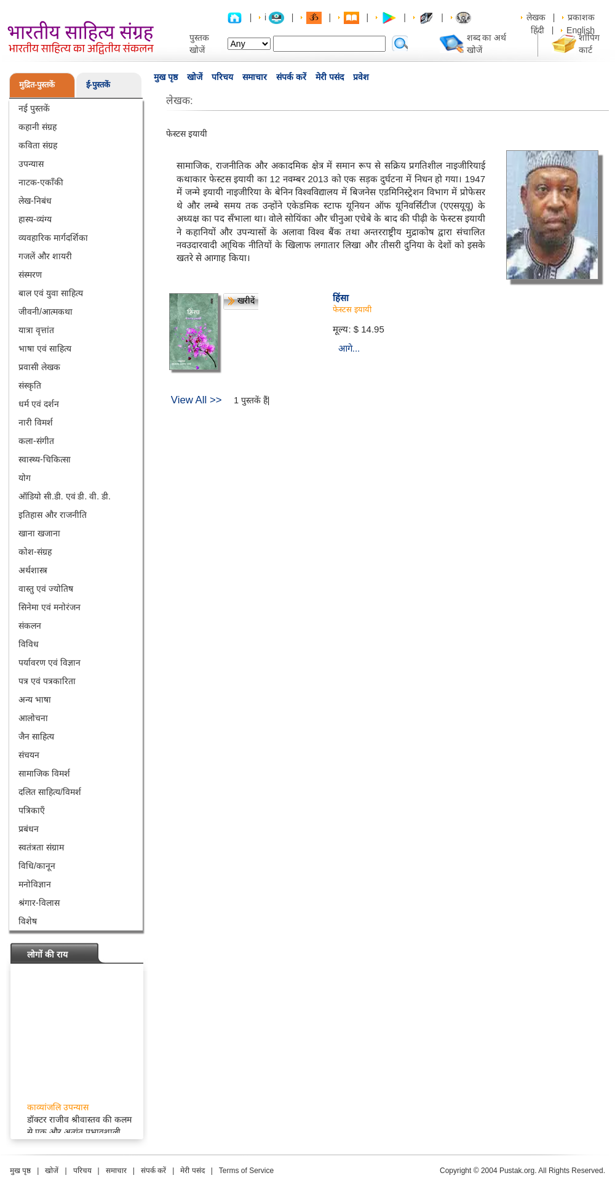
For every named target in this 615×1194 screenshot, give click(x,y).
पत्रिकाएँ (31, 810)
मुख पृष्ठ (166, 77)
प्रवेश (361, 77)
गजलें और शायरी (45, 256)
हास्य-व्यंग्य (35, 219)
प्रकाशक (581, 17)
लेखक (536, 17)
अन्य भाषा (34, 699)
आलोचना (33, 718)
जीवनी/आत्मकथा (45, 312)
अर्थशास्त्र (32, 570)
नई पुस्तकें (34, 108)
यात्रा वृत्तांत (36, 330)
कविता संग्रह (37, 145)
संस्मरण (30, 275)
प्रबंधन (28, 829)
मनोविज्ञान (34, 884)
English (580, 30)
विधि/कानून (36, 866)
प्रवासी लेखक (39, 367)
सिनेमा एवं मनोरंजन (49, 607)
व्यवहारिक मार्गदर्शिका (53, 238)
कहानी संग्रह (37, 127)
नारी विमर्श (35, 422)
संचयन (28, 755)
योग (24, 478)
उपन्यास (31, 164)
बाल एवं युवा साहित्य (50, 293)
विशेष (27, 921)
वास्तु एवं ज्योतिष (45, 589)
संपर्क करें (291, 77)
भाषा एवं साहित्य (44, 348)
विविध (28, 644)
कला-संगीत (36, 441)
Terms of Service (246, 1170)
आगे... (349, 348)
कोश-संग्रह (35, 552)
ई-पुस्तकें (98, 84)
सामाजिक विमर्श (44, 773)
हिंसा (341, 297)
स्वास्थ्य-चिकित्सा (44, 459)
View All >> (196, 400)
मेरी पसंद (329, 77)
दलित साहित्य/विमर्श (49, 792)
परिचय (222, 77)
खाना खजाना (39, 533)
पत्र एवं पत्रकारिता (47, 681)
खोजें (194, 77)
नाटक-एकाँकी (40, 182)
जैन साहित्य (36, 736)
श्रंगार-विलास (39, 903)
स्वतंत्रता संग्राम (41, 847)
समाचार (254, 77)
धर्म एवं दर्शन (38, 404)
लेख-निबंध (35, 201)
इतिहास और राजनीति (52, 515)
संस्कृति (29, 385)
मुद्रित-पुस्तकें (37, 84)
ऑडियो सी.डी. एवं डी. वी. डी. (64, 496)
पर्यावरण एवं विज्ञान (49, 663)
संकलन (29, 626)
